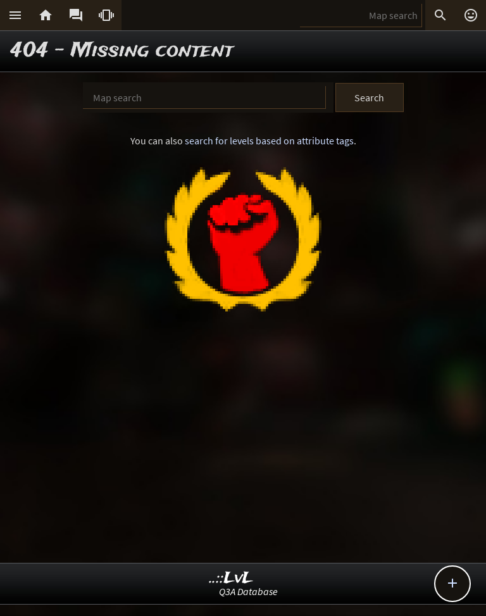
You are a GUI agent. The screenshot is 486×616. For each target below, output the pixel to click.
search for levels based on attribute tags (269, 140)
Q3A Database (248, 591)
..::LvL (231, 578)
